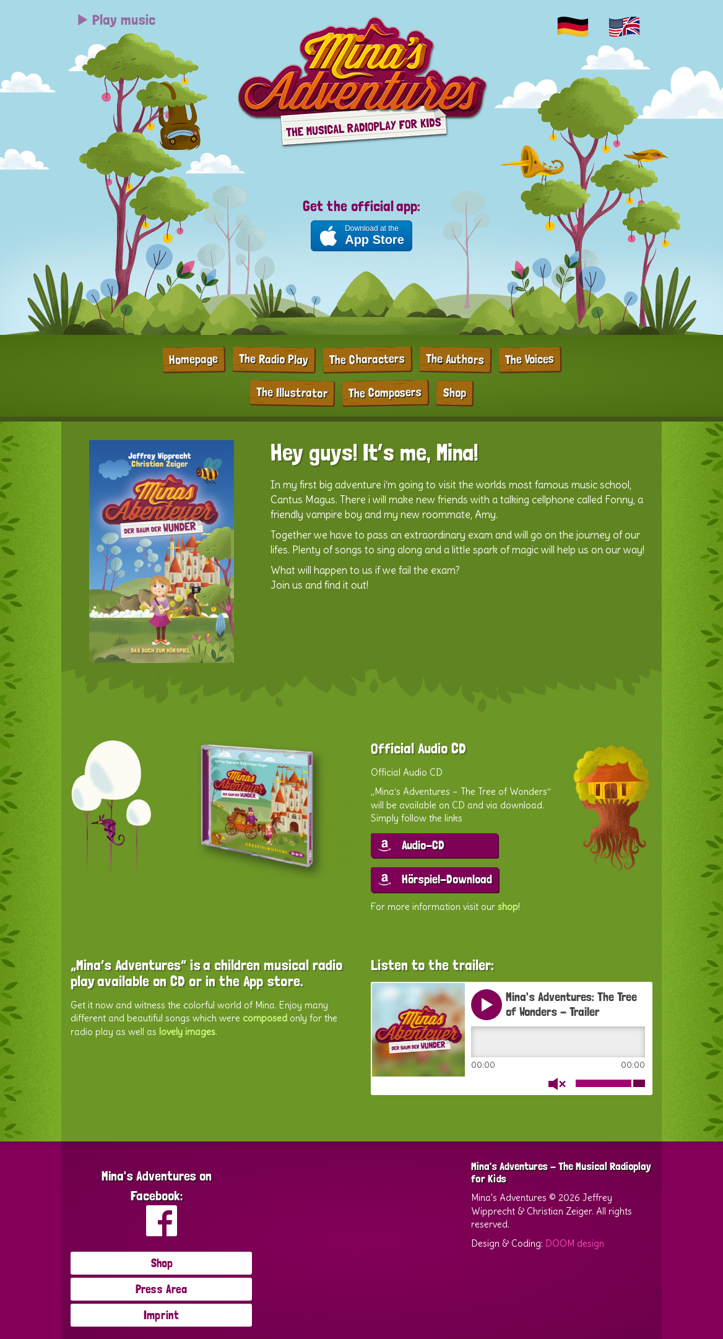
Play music (115, 19)
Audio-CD (423, 845)
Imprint (161, 1315)
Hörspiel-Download (447, 879)
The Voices (529, 358)
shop (508, 906)
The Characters (367, 359)
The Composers (385, 392)
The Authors (455, 359)
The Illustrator (291, 392)
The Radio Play (273, 359)
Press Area (161, 1289)
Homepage (193, 358)
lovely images (187, 1032)
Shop (454, 392)
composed (265, 1018)
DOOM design (574, 1243)
